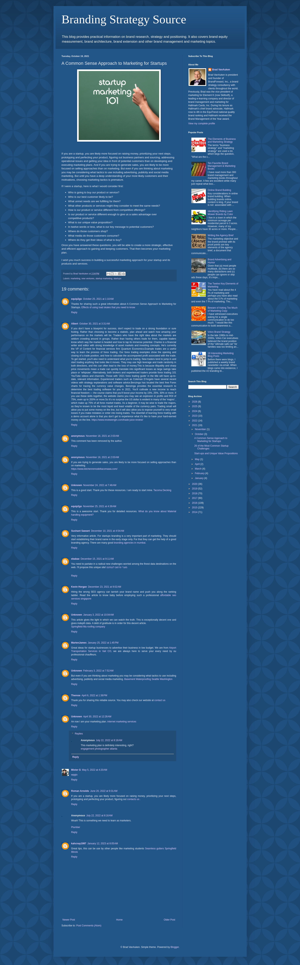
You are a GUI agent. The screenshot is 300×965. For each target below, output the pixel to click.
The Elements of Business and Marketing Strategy (222, 140)
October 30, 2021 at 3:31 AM (94, 323)
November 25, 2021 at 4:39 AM (99, 506)
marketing (75, 278)
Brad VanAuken (221, 69)
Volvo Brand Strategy (219, 332)
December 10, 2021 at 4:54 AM (107, 530)
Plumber (75, 827)
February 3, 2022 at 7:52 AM (98, 670)
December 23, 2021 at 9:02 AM (104, 586)
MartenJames (79, 642)
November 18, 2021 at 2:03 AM (102, 436)
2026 (195, 401)
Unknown (76, 485)
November (201, 429)
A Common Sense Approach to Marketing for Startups (210, 439)
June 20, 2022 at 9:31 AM (103, 791)
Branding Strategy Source (124, 19)
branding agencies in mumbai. (130, 542)
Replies (79, 733)
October (199, 434)
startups (117, 278)
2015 (195, 507)
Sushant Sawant (80, 530)
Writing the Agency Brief (220, 235)
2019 (195, 488)
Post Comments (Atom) (88, 925)
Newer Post (69, 919)
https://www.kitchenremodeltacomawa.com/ (94, 469)
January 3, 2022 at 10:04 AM (98, 614)
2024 (195, 411)
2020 (195, 484)
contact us (159, 700)
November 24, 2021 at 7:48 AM (99, 485)
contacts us (133, 799)
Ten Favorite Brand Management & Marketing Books (221, 166)
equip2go (76, 299)
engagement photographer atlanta (99, 748)
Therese (75, 695)
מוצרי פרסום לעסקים (117, 567)
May (197, 459)
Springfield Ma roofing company (88, 626)
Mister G (76, 769)
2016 (195, 503)
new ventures (87, 278)
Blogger (175, 947)
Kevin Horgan (79, 586)
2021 (195, 425)
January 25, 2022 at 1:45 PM (103, 642)
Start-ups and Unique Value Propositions (216, 453)
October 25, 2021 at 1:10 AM (98, 299)
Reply (74, 312)
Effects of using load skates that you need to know (108, 307)
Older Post (169, 919)
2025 (195, 406)
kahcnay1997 (78, 843)
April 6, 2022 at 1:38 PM (94, 695)
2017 (195, 498)
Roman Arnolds (80, 791)
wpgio (74, 774)
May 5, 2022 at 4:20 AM (94, 769)
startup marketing (104, 278)
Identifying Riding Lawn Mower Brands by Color (220, 212)
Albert (74, 323)
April (197, 464)
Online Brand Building (219, 190)
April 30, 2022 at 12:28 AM (97, 716)
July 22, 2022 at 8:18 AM (109, 740)
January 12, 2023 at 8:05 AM (102, 843)
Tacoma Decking (162, 490)
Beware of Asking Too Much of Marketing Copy (222, 309)
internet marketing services (121, 721)
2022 (195, 420)
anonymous (78, 436)
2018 (195, 493)
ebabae (75, 558)
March (198, 468)
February (200, 473)
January (199, 478)
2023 (195, 415)
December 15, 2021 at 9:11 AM (97, 558)
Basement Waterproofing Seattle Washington (148, 679)
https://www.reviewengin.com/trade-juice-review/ (117, 419)
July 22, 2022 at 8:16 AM (99, 815)
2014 (195, 512)
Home (119, 919)
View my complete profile (201, 123)
